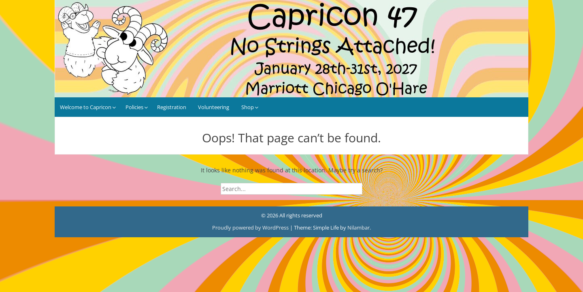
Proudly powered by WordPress (251, 227)
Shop (247, 107)
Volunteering (213, 107)
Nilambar (358, 227)
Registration (171, 107)
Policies (134, 107)
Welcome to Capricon (85, 107)
